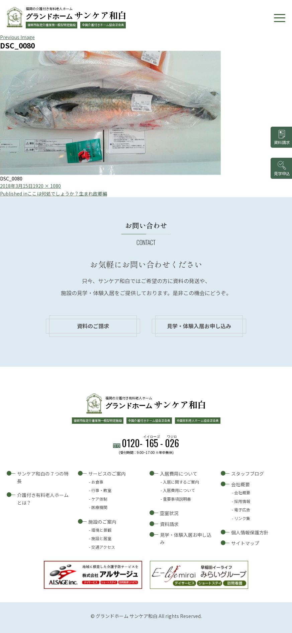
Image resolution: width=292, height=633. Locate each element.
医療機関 (99, 507)
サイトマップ (245, 543)
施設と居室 (101, 538)
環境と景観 (101, 530)
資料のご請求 (93, 326)
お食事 (97, 482)
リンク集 (242, 518)
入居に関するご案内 (181, 482)
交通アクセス (103, 547)
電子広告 (242, 509)
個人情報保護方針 (250, 532)
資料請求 (169, 524)
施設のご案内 (102, 521)
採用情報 (242, 501)
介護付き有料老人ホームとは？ (43, 499)
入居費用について (178, 473)
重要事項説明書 (177, 499)
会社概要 (240, 484)
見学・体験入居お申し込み (199, 326)
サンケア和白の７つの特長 (43, 477)
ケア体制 (99, 499)
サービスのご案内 (107, 473)
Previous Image (17, 37)
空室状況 (169, 513)
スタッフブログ (247, 473)
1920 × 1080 (47, 185)
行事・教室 (101, 490)
